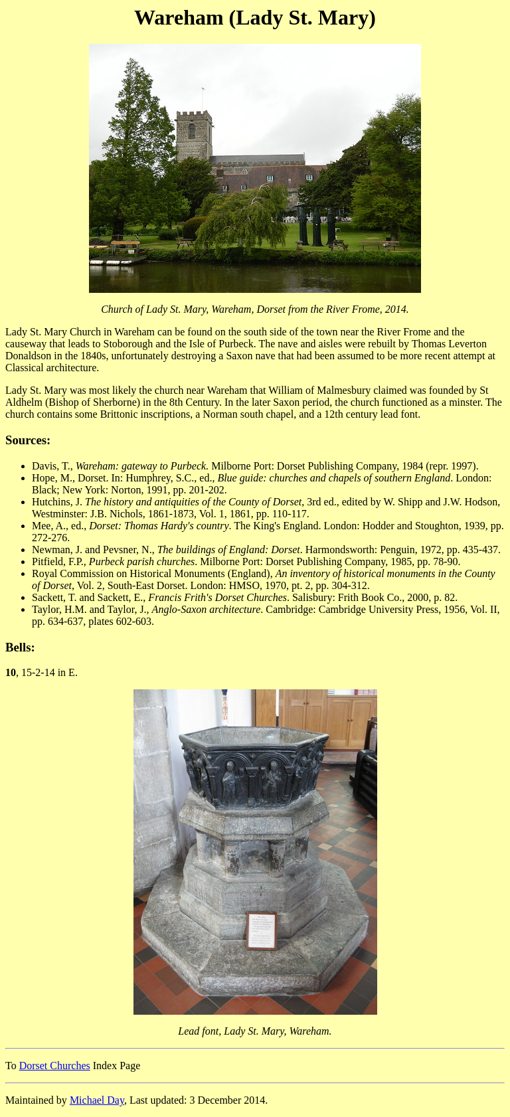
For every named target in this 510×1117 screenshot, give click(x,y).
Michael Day (97, 1100)
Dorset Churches (54, 1065)
